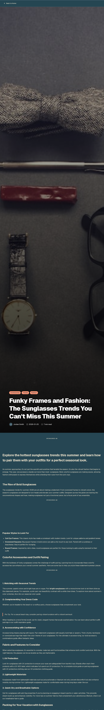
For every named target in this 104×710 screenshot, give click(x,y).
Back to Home (10, 3)
